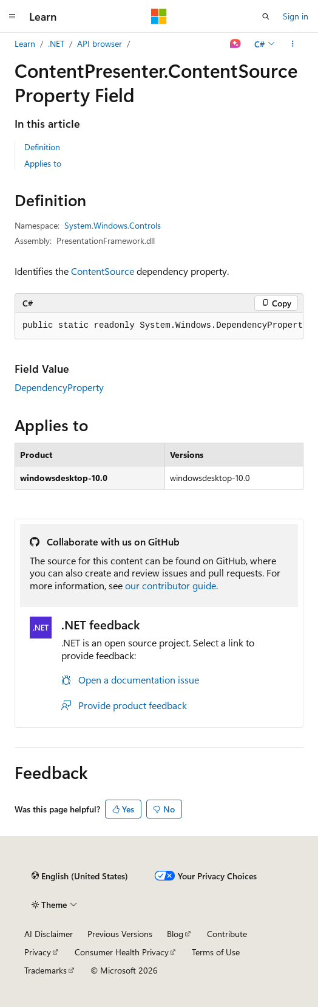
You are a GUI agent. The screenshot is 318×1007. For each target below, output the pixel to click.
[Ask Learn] (236, 44)
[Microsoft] (159, 16)
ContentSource (102, 271)
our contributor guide (170, 585)
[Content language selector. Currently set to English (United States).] (79, 875)
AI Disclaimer (48, 934)
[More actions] (292, 44)
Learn (25, 43)
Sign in (295, 16)
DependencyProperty (59, 387)
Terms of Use (216, 952)
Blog (175, 934)
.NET (56, 43)
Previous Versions (119, 934)
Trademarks (45, 970)
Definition (42, 147)
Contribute (227, 934)
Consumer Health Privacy (122, 952)
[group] (159, 326)
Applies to (42, 163)
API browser (99, 43)
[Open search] (266, 16)
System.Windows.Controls (112, 225)
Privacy (37, 952)
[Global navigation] (12, 16)
